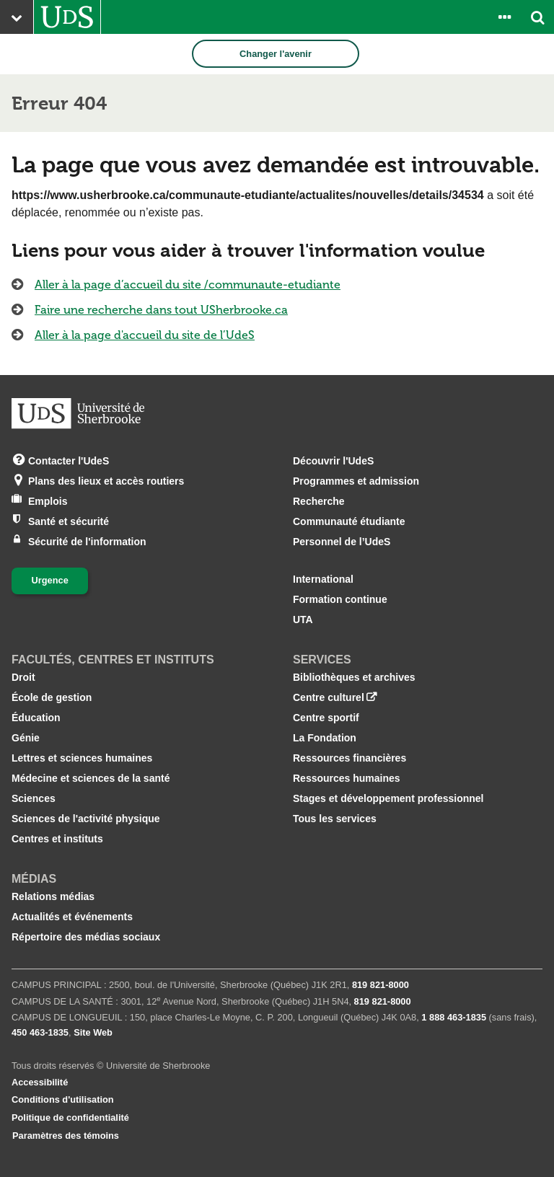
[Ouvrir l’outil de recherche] (537, 17)
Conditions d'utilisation (63, 1099)
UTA (303, 619)
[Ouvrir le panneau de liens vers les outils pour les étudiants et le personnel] (504, 17)
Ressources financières (349, 758)
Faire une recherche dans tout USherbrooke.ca (161, 310)
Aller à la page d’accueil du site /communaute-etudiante (187, 284)
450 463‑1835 (40, 1032)
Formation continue (340, 599)
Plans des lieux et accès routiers (106, 480)
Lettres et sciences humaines (82, 758)
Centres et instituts (57, 839)
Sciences (34, 798)
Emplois (47, 500)
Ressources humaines (346, 778)
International (323, 579)
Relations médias (53, 896)
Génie (26, 738)
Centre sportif (326, 717)
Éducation (36, 717)
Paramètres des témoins (65, 1135)
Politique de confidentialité (70, 1117)
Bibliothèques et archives (354, 677)
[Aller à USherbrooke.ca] (67, 17)
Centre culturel (328, 697)
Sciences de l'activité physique (86, 818)
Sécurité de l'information (87, 540)
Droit (23, 677)
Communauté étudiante (349, 521)
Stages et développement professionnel (388, 798)
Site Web (93, 1032)
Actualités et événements (72, 916)
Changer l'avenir (275, 53)
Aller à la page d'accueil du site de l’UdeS (145, 335)
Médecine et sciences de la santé (91, 778)
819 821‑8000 (380, 984)
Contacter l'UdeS (68, 460)
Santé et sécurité (68, 520)
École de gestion (52, 697)
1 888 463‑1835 (453, 1017)
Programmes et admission (356, 481)
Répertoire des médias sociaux (86, 937)
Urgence (50, 580)
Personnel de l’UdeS (341, 541)
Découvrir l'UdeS (333, 461)
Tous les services (335, 818)
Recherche (319, 501)
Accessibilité (40, 1082)
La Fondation (324, 738)
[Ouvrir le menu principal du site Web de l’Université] (16, 17)
